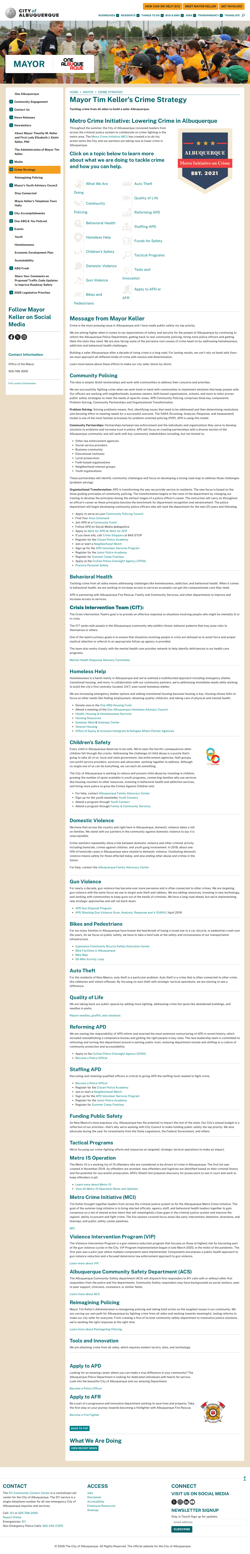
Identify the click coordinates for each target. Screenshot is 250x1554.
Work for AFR (118, 531)
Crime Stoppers (113, 535)
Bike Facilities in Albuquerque (95, 950)
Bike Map (81, 955)
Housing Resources (88, 718)
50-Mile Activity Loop (89, 959)
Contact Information (25, 354)
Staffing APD (139, 227)
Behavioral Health (95, 223)
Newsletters (22, 125)
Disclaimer (94, 1497)
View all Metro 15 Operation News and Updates (106, 1189)
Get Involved (231, 6)
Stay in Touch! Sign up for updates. (194, 1516)
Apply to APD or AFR (141, 292)
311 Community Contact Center (29, 1493)
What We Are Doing (91, 186)
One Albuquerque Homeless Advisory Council (137, 709)
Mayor (88, 92)
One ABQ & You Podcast (30, 221)
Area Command (99, 518)
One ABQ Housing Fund (115, 705)
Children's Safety (94, 252)
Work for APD (96, 531)
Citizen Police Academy (112, 539)
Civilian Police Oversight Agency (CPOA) (119, 561)
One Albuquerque (27, 94)
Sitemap (92, 1510)
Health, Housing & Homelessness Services (103, 714)
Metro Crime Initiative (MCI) (109, 136)
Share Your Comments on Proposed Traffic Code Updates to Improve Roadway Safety (36, 280)
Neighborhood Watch (108, 544)
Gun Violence (91, 280)
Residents (130, 15)
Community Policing (89, 206)
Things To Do (152, 15)
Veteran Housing (86, 726)
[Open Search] (243, 15)
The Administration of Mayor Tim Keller (37, 152)
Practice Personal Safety (92, 565)
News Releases (24, 117)
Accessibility (95, 1501)
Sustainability (24, 260)
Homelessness (24, 244)
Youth (19, 237)
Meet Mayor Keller (200, 6)
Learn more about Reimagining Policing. (96, 1329)
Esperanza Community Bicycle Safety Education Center (112, 946)
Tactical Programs (143, 255)
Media (18, 162)
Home (74, 92)
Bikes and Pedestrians (88, 297)
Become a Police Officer (91, 1058)
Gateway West (85, 722)
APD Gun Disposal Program (93, 908)
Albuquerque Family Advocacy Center (124, 793)
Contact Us (22, 109)
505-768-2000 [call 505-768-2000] (28, 1513)
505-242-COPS (52, 1526)
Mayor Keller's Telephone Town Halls (36, 203)
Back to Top (79, 1428)
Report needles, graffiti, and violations (95, 1015)
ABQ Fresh (21, 268)
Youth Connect (128, 797)
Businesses (108, 15)
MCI (72, 1228)
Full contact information (22, 383)
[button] (232, 15)
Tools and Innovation (136, 272)
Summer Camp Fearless (107, 556)
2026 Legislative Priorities (32, 292)
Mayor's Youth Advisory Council (35, 185)
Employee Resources (101, 1506)
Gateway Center (108, 722)
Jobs (191, 15)
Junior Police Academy (112, 552)
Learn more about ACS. (85, 1294)
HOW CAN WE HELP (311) (162, 6)
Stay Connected (26, 193)
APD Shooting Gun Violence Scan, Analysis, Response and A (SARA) (120, 912)
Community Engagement (31, 101)
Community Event (105, 522)
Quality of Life (140, 198)
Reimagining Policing (29, 177)
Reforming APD (141, 212)
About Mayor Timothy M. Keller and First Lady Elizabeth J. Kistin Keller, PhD (37, 137)
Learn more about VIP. (84, 1263)
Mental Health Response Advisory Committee (100, 660)
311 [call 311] (12, 1513)
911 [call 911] (24, 1521)
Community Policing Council (124, 514)
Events (18, 229)
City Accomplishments (29, 213)
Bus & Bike (174, 15)
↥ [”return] (244, 1478)
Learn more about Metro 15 (93, 1184)
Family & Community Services (130, 806)
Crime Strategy (24, 169)
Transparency (210, 15)
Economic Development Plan (34, 252)
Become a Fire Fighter (84, 1415)
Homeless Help (92, 237)
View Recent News (84, 1448)
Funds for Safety (142, 241)
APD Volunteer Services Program (118, 548)
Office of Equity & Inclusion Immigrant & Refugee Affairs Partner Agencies (124, 731)
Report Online (12, 1517)
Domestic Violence (95, 266)
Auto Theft (137, 184)
